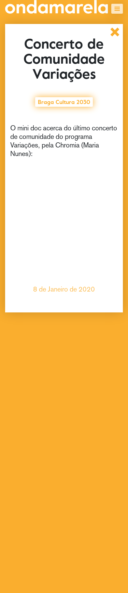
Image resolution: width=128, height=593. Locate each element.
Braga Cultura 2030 (64, 101)
